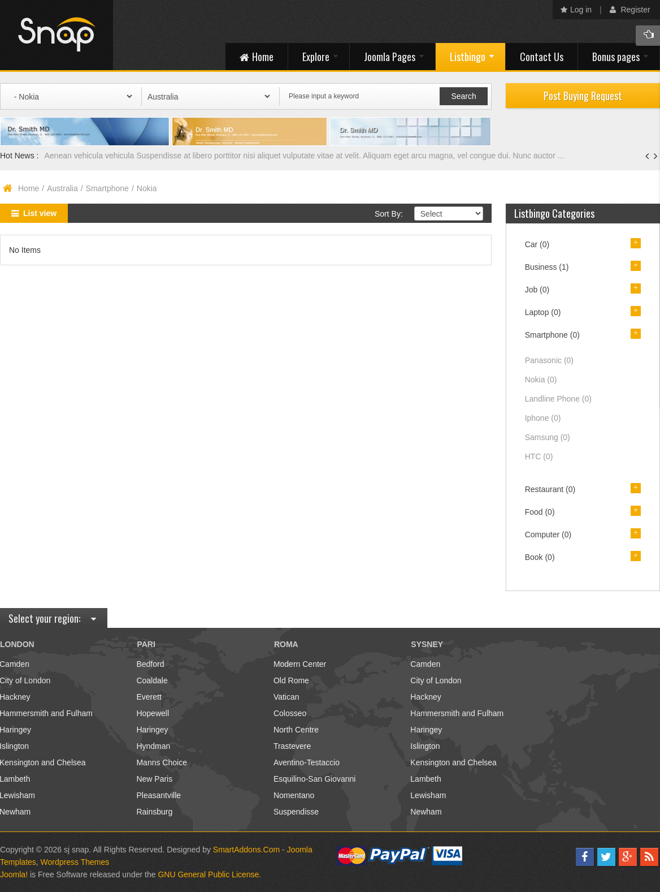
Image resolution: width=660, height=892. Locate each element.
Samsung (547, 437)
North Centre (296, 729)
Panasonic (549, 360)
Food (540, 511)
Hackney (425, 696)
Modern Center (299, 664)
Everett (148, 696)
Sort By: (389, 213)
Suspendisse (296, 811)
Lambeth (425, 778)
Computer (548, 534)
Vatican (286, 696)
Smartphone (107, 188)
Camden (425, 664)
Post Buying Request (583, 95)
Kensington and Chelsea (453, 762)
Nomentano (293, 795)
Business (547, 267)
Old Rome (291, 680)
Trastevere (292, 746)
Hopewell (152, 713)
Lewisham (428, 795)
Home (28, 188)
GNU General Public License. (209, 874)
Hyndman (153, 746)
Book (540, 557)
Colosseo (289, 713)
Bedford (150, 664)
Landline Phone (558, 398)
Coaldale (151, 680)
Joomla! (14, 874)
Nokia (541, 379)
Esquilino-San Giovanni (314, 778)
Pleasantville (158, 795)
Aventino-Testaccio (306, 762)
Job (537, 289)
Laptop (543, 312)
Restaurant (550, 489)
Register (630, 9)
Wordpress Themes (75, 862)
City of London (435, 680)
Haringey (152, 729)
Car (537, 244)
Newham (425, 811)
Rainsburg (154, 811)
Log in (576, 9)
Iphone (543, 418)
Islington (425, 746)
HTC (539, 456)
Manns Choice (161, 762)
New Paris (154, 778)
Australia (62, 188)
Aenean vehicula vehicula (90, 155)
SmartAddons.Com (246, 849)
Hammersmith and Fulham (456, 713)
